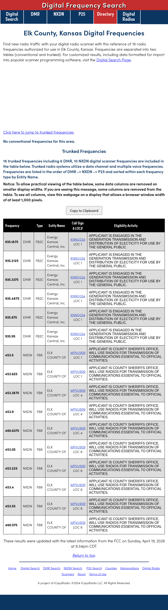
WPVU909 (77, 352)
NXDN (59, 13)
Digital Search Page (113, 59)
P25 (82, 13)
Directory (105, 13)
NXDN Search (73, 568)
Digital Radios (129, 16)
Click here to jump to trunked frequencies (38, 132)
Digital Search (12, 16)
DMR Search (51, 568)
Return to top (83, 555)
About (82, 574)
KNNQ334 (78, 239)
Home (12, 568)
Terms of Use (97, 574)
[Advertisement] (84, 96)
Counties (111, 568)
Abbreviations (129, 568)
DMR (35, 13)
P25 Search (94, 568)
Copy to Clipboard (84, 210)
